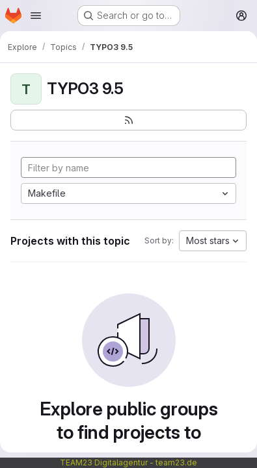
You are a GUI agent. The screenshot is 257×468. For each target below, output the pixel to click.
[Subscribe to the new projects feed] (128, 120)
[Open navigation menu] (35, 15)
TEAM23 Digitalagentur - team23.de (128, 462)
